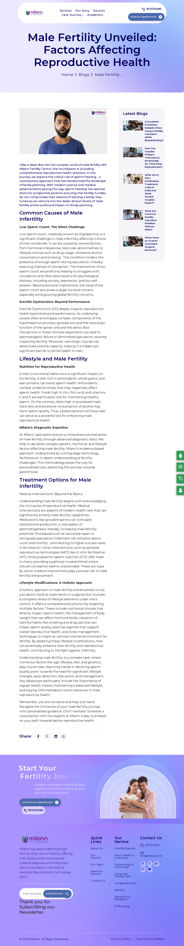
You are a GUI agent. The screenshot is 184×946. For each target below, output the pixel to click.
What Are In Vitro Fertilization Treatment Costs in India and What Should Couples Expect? (152, 188)
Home (67, 75)
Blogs (82, 75)
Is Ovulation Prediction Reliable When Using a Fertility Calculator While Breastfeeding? (154, 131)
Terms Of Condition (150, 939)
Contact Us (98, 880)
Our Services (96, 856)
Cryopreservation (125, 883)
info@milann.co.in (151, 854)
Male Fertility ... (107, 75)
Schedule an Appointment (40, 802)
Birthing (119, 890)
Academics (95, 15)
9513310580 (152, 9)
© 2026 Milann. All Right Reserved (43, 939)
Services (66, 10)
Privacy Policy (121, 939)
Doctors (99, 10)
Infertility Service (124, 848)
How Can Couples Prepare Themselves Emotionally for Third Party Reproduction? (154, 157)
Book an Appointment (146, 16)
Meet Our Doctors (97, 872)
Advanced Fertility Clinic (122, 875)
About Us (97, 848)
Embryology (122, 906)
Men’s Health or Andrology (124, 856)
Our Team (97, 864)
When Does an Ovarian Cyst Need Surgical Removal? (152, 243)
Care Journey (72, 15)
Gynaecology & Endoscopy (123, 865)
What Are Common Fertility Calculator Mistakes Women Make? (151, 220)
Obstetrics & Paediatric (122, 898)
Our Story (82, 10)
